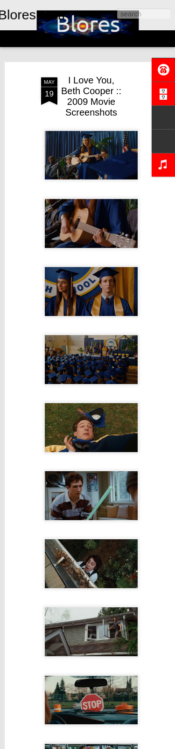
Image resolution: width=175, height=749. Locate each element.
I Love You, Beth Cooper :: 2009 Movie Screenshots (91, 96)
